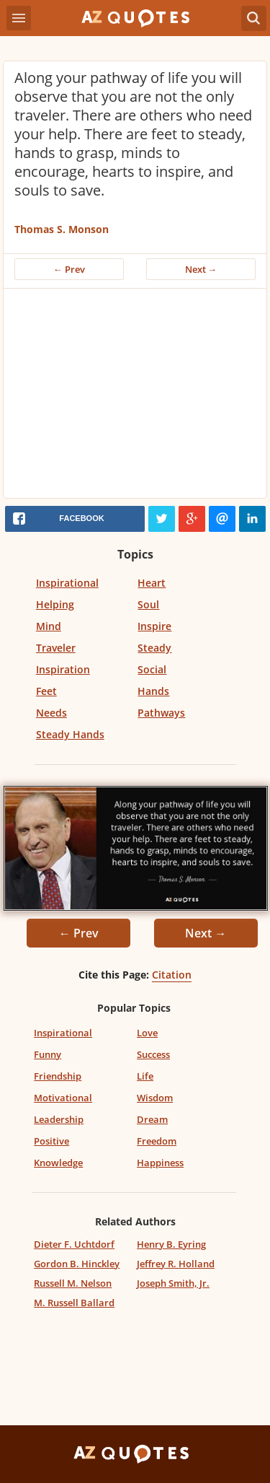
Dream (152, 1119)
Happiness (160, 1162)
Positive (51, 1140)
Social (152, 669)
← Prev (69, 269)
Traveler (56, 648)
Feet (46, 691)
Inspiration (63, 669)
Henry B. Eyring (171, 1244)
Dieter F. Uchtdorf (74, 1244)
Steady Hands (70, 734)
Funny (47, 1054)
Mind (48, 626)
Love (147, 1032)
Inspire (154, 626)
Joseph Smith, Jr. (173, 1283)
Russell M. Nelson (73, 1283)
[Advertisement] (135, 397)
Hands (153, 691)
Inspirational (67, 583)
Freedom (156, 1140)
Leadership (59, 1119)
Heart (152, 583)
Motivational (63, 1097)
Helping (55, 604)
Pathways (161, 712)
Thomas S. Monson (61, 229)
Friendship (57, 1075)
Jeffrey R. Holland (176, 1263)
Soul (148, 604)
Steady (154, 648)
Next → (201, 269)
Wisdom (155, 1097)
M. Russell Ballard (74, 1302)
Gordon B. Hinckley (77, 1263)
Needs (51, 712)
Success (153, 1054)
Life (145, 1075)
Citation (172, 974)
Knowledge (58, 1162)
